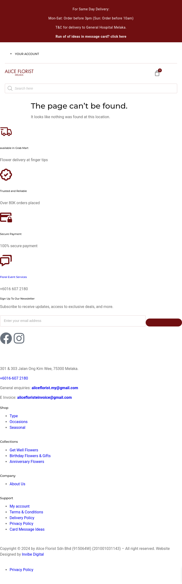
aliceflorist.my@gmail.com (54, 388)
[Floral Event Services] (6, 261)
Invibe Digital (33, 554)
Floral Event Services (13, 277)
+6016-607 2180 (14, 378)
